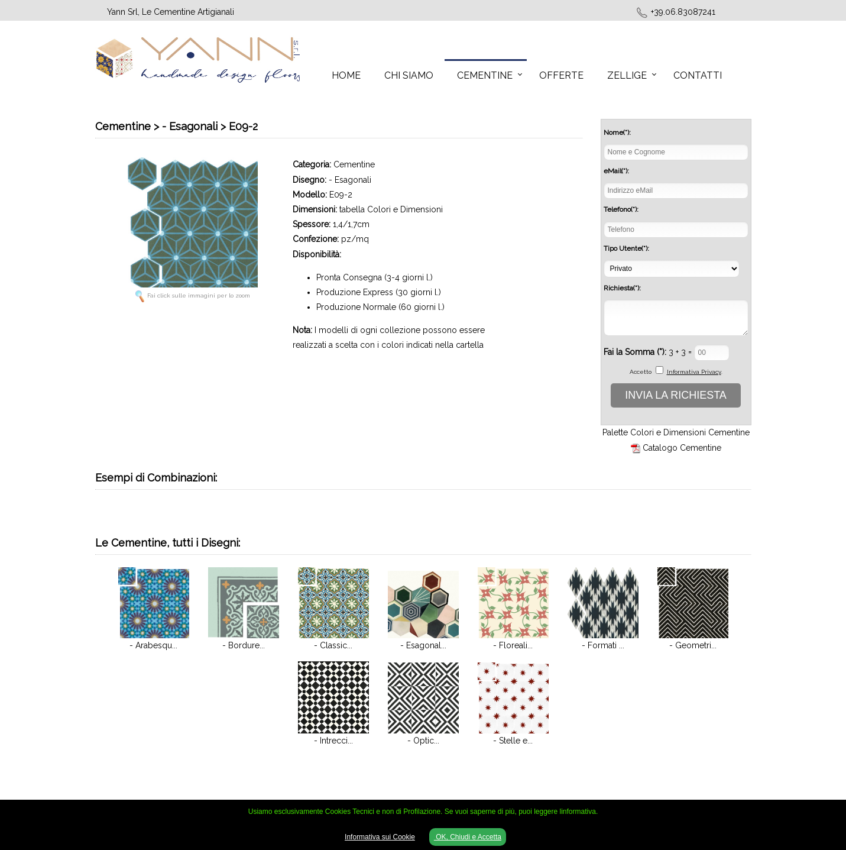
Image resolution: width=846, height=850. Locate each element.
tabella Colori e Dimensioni (391, 209)
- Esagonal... (423, 645)
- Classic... (333, 645)
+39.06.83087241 (683, 12)
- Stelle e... (513, 740)
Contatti (697, 75)
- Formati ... (603, 645)
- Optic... (423, 740)
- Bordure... (243, 645)
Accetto (640, 372)
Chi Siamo (408, 75)
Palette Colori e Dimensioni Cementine (676, 432)
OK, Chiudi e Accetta (467, 837)
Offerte (561, 75)
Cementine (485, 75)
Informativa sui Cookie (380, 837)
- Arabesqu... (153, 645)
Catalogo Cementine (682, 448)
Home (346, 75)
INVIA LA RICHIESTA (676, 395)
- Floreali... (513, 645)
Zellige (627, 75)
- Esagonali (350, 180)
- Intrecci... (333, 740)
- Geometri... (693, 645)
